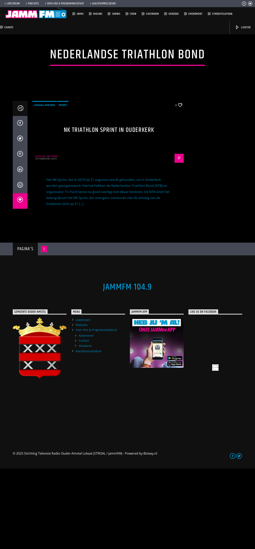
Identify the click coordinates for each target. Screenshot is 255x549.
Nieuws (97, 13)
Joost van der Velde (46, 236)
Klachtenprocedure (102, 3)
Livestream (12, 3)
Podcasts (32, 3)
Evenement (195, 13)
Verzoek (174, 13)
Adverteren (86, 416)
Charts (8, 27)
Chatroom (152, 13)
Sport (63, 185)
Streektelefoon (222, 13)
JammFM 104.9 (127, 367)
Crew (133, 13)
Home (80, 13)
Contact (84, 421)
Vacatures (85, 426)
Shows (116, 13)
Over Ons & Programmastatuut (64, 3)
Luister (242, 27)
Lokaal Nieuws (44, 185)
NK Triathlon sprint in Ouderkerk (109, 210)
